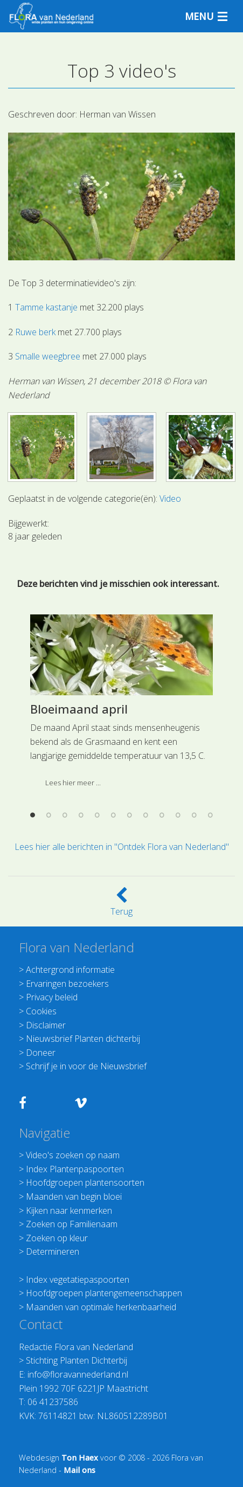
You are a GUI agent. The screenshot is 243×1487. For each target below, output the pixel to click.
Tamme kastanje (46, 307)
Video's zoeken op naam (73, 1155)
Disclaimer (46, 1025)
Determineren (52, 1251)
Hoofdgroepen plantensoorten (85, 1182)
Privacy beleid (52, 997)
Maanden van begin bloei (74, 1196)
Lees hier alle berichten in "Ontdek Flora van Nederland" (122, 847)
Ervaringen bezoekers (67, 984)
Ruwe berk (35, 332)
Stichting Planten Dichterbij (76, 1360)
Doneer (40, 1053)
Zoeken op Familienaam (71, 1224)
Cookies (41, 1011)
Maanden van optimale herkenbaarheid (101, 1307)
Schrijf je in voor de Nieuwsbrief (86, 1066)
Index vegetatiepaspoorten (77, 1279)
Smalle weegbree (47, 356)
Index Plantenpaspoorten (75, 1169)
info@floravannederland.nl (77, 1374)
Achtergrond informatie (70, 970)
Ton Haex (79, 1458)
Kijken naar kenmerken (69, 1210)
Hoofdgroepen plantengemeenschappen (104, 1293)
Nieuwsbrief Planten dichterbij (83, 1039)
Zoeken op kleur (57, 1238)
